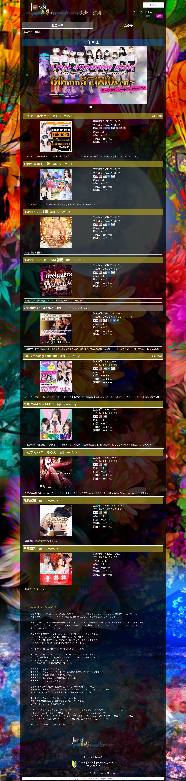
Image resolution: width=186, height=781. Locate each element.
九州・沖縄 (91, 12)
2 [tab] (95, 107)
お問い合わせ (110, 773)
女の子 (128, 25)
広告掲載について (96, 773)
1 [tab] (90, 107)
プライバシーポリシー (79, 773)
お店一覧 (57, 25)
